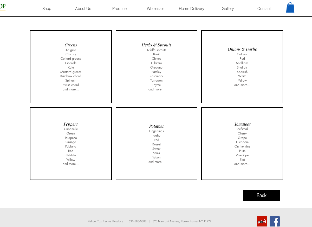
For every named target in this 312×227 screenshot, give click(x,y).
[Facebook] (275, 221)
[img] (71, 66)
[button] (290, 7)
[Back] (261, 195)
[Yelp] (262, 221)
